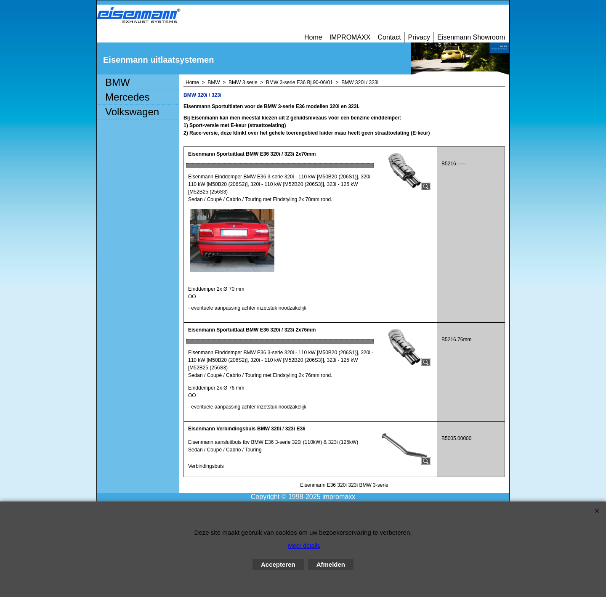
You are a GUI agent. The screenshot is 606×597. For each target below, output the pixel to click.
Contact (389, 37)
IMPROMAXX (350, 37)
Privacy (419, 37)
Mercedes (127, 97)
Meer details (304, 545)
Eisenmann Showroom (471, 37)
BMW (117, 82)
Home (313, 37)
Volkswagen (132, 111)
